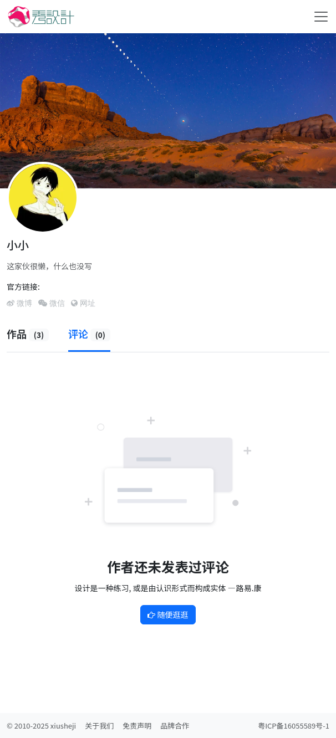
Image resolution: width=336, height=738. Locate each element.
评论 (89, 333)
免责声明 (137, 725)
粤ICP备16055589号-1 (293, 725)
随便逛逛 (167, 614)
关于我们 (99, 725)
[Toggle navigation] (321, 16)
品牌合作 (174, 725)
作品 (28, 333)
